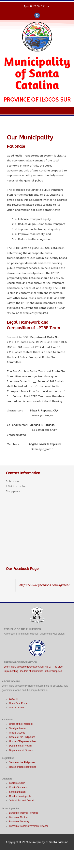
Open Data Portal (18, 703)
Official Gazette (17, 707)
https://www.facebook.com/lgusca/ (44, 585)
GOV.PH (13, 699)
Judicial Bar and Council (22, 800)
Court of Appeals (18, 787)
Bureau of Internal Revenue (23, 813)
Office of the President (21, 724)
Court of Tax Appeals (20, 796)
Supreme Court (17, 783)
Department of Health (20, 745)
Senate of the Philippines (22, 737)
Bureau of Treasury (19, 821)
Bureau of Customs (19, 817)
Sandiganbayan (17, 728)
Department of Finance (21, 750)
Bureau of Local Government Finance (28, 826)
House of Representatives (22, 741)
